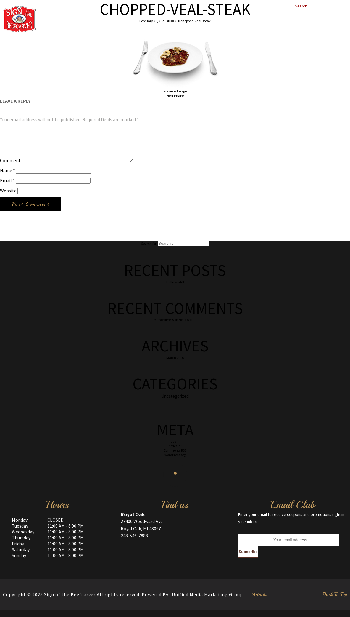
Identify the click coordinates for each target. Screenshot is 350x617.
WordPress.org (175, 462)
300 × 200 (173, 21)
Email (7, 188)
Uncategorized (175, 403)
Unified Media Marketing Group (207, 602)
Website (8, 198)
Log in (175, 448)
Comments (175, 457)
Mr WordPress (164, 327)
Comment (10, 167)
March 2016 (175, 364)
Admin (259, 601)
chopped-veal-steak (195, 21)
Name (7, 177)
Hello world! (175, 289)
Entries (175, 453)
